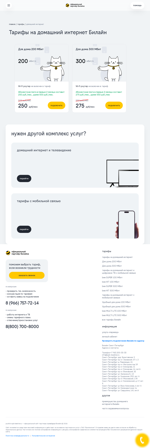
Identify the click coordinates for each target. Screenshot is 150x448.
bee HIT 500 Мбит (111, 290)
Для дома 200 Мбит (31, 49)
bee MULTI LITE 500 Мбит (114, 315)
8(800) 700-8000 (22, 326)
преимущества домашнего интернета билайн (115, 402)
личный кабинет (109, 336)
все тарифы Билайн (111, 319)
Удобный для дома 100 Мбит (116, 302)
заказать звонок (27, 275)
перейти (24, 178)
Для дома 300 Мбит (88, 49)
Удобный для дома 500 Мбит (116, 306)
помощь (137, 5)
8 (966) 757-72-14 (22, 303)
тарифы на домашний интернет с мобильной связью (118, 296)
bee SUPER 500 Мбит (112, 286)
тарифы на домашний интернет (117, 257)
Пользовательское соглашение (43, 436)
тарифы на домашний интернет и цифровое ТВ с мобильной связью (119, 271)
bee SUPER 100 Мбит (112, 277)
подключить (56, 105)
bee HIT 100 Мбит (110, 282)
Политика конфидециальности (17, 436)
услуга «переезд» (110, 332)
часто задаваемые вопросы (115, 408)
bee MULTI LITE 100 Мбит (114, 311)
